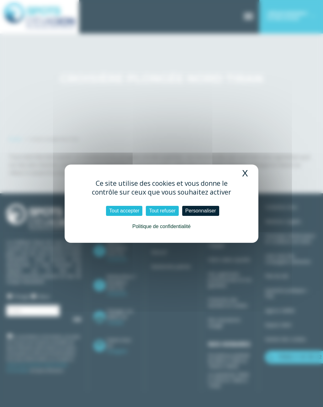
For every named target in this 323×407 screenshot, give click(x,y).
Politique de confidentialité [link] (161, 226)
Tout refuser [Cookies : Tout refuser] (162, 210)
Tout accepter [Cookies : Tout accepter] (124, 210)
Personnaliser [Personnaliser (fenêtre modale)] (200, 210)
